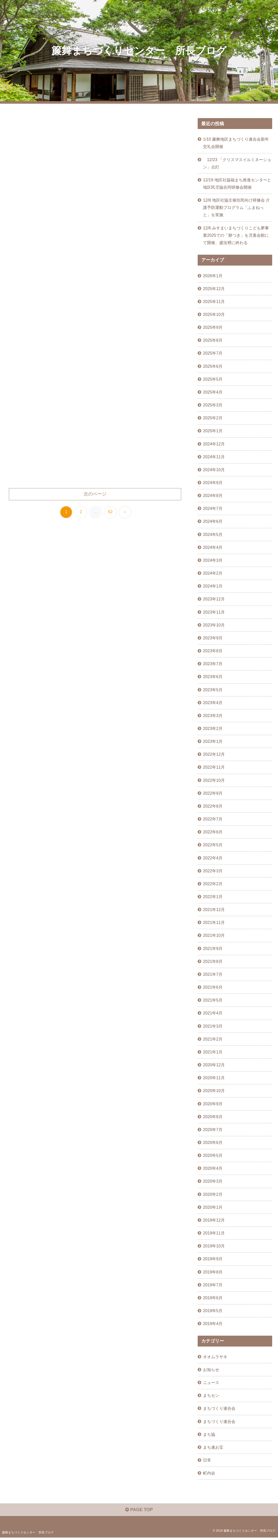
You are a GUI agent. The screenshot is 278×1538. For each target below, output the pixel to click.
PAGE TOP (139, 1510)
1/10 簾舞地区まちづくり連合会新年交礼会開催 (236, 143)
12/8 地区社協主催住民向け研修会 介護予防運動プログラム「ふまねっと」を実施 (236, 207)
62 (110, 514)
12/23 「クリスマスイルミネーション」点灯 (237, 163)
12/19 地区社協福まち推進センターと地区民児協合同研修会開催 (237, 183)
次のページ (95, 497)
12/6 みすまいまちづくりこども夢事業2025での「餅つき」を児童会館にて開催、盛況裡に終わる (236, 235)
